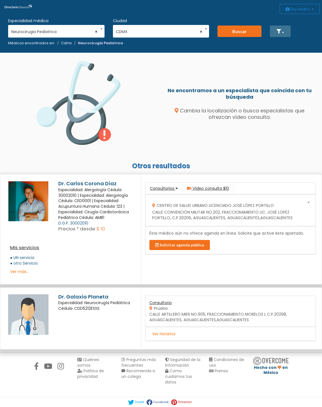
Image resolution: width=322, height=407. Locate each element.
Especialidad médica (28, 21)
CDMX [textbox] (159, 32)
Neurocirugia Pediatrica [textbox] (54, 32)
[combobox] (54, 30)
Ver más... (19, 271)
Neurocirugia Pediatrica (100, 43)
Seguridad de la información (182, 362)
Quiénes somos (88, 362)
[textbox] (228, 210)
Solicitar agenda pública (179, 244)
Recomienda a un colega (138, 373)
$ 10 (100, 229)
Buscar (239, 31)
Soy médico (300, 8)
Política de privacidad (90, 373)
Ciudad (120, 21)
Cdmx (66, 43)
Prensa (218, 371)
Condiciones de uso (226, 362)
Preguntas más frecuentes (138, 362)
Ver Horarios (163, 334)
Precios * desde (76, 229)
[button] (280, 31)
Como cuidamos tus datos (178, 376)
